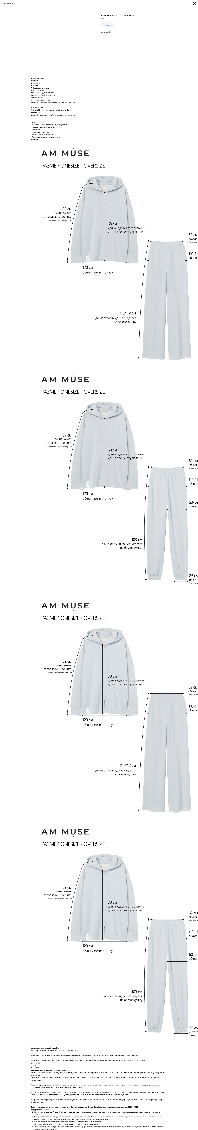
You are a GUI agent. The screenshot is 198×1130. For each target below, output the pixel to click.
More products (9, 3)
